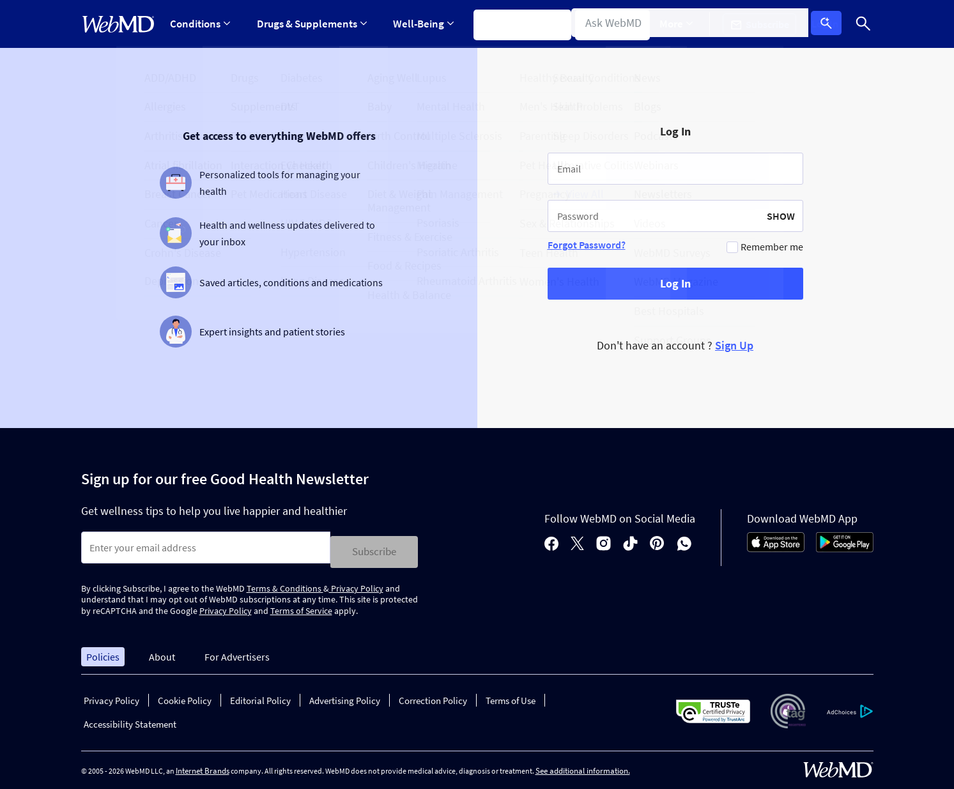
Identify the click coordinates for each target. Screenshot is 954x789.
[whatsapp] (684, 542)
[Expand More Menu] (686, 24)
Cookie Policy (185, 697)
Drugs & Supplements (309, 24)
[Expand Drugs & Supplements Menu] (309, 24)
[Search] (863, 24)
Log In (830, 24)
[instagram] (603, 542)
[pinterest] (657, 542)
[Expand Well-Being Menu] (419, 24)
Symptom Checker (515, 24)
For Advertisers (237, 652)
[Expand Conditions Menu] (200, 24)
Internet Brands (202, 767)
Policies (102, 652)
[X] (577, 542)
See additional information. (582, 767)
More (685, 24)
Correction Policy (433, 697)
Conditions (201, 24)
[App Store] (775, 546)
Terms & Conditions (285, 584)
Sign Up (734, 345)
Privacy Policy (356, 584)
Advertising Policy (344, 697)
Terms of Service (301, 607)
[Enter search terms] (205, 547)
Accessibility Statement (130, 720)
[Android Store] (844, 546)
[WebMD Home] (118, 24)
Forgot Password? (587, 244)
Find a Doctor (614, 24)
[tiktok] (630, 542)
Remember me (772, 246)
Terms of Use (510, 697)
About (162, 652)
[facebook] (551, 542)
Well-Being (419, 24)
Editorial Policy (260, 697)
